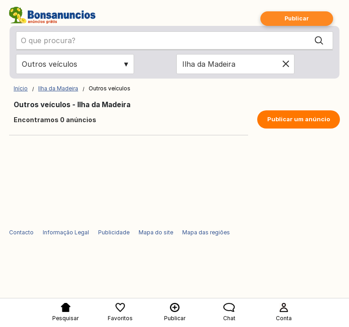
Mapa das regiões (206, 232)
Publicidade (114, 232)
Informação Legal (66, 232)
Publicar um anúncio (298, 119)
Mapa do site (156, 232)
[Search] (319, 40)
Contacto (21, 232)
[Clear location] (286, 64)
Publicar (296, 18)
